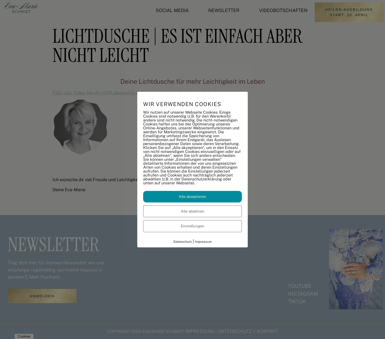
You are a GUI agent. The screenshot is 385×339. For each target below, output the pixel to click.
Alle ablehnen (192, 211)
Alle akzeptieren (192, 196)
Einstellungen (192, 226)
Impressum (203, 241)
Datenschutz (182, 241)
